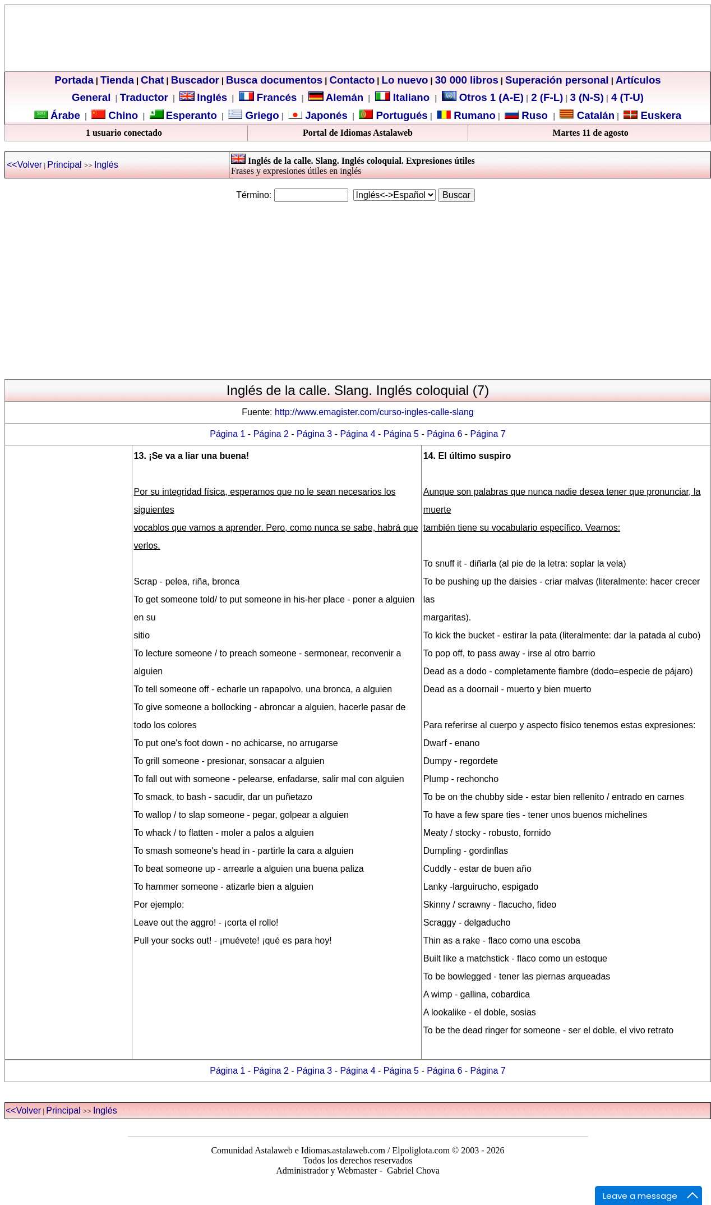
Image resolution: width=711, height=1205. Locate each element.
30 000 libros (466, 80)
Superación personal (557, 80)
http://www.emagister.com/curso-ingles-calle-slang (374, 412)
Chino (121, 115)
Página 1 (227, 434)
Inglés (212, 97)
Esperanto (191, 115)
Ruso (533, 115)
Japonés (325, 115)
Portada (73, 80)
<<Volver (24, 164)
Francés (268, 97)
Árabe (65, 115)
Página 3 (314, 434)
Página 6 (444, 434)
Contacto (352, 80)
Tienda (117, 80)
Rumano (473, 115)
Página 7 (488, 434)
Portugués (400, 115)
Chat (152, 80)
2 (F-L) (545, 97)
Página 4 (357, 434)
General (91, 97)
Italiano (404, 97)
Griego (260, 115)
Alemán (344, 97)
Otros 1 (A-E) (483, 97)
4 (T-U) (626, 97)
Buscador (195, 80)
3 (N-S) (587, 97)
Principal (65, 164)
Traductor (144, 97)
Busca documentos (274, 80)
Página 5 (401, 434)
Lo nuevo (405, 80)
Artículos (638, 80)
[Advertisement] (353, 290)
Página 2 (271, 434)
